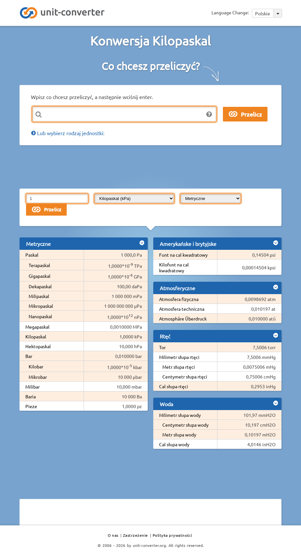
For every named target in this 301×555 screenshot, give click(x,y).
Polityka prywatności (172, 535)
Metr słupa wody (179, 434)
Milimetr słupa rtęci (179, 357)
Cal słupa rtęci (173, 386)
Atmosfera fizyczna (178, 299)
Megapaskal (37, 327)
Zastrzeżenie (135, 535)
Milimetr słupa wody (180, 415)
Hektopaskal (38, 346)
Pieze (31, 406)
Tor (162, 347)
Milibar (32, 387)
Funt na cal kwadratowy (183, 255)
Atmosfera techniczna (181, 309)
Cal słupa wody (174, 444)
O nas (113, 535)
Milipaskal (39, 296)
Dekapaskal (40, 286)
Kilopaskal (35, 336)
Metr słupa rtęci (178, 367)
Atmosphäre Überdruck (183, 318)
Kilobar (36, 366)
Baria (30, 396)
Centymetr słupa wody (185, 425)
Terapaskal (39, 265)
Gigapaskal (39, 276)
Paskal (31, 255)
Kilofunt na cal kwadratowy (174, 267)
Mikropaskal (41, 306)
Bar (28, 356)
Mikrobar (38, 377)
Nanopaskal (40, 316)
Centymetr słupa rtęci (184, 376)
